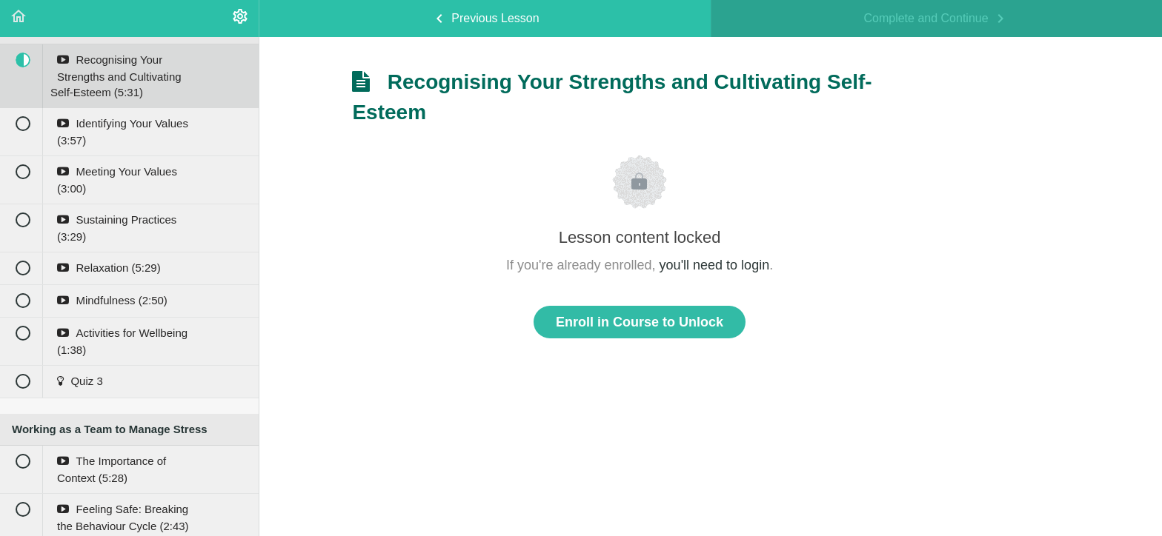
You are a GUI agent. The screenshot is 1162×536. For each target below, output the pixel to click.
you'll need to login (715, 265)
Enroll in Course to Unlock (639, 322)
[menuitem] (240, 18)
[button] (18, 18)
